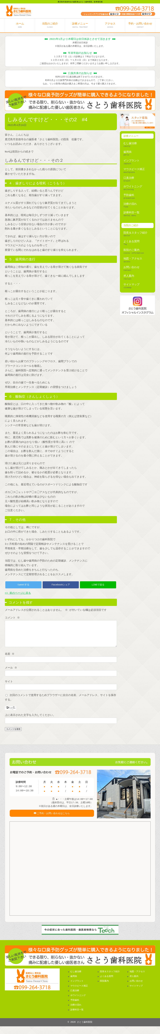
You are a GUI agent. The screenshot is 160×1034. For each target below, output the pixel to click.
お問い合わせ (131, 267)
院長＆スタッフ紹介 (135, 233)
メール (11, 672)
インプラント (131, 161)
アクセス (110, 25)
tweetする (23, 584)
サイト (9, 686)
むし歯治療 (130, 143)
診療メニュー (80, 25)
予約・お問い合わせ (140, 25)
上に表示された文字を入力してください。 (30, 720)
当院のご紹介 (50, 25)
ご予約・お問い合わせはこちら (53, 819)
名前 (10, 659)
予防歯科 (128, 195)
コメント (12, 618)
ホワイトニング (132, 186)
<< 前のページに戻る (18, 593)
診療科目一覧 (131, 212)
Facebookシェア (61, 584)
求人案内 (128, 276)
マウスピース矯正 (134, 169)
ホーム (20, 25)
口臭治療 (128, 178)
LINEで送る (98, 584)
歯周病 (127, 152)
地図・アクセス (132, 259)
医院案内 (104, 988)
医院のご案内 (131, 250)
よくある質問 (131, 241)
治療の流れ (130, 204)
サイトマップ (131, 284)
